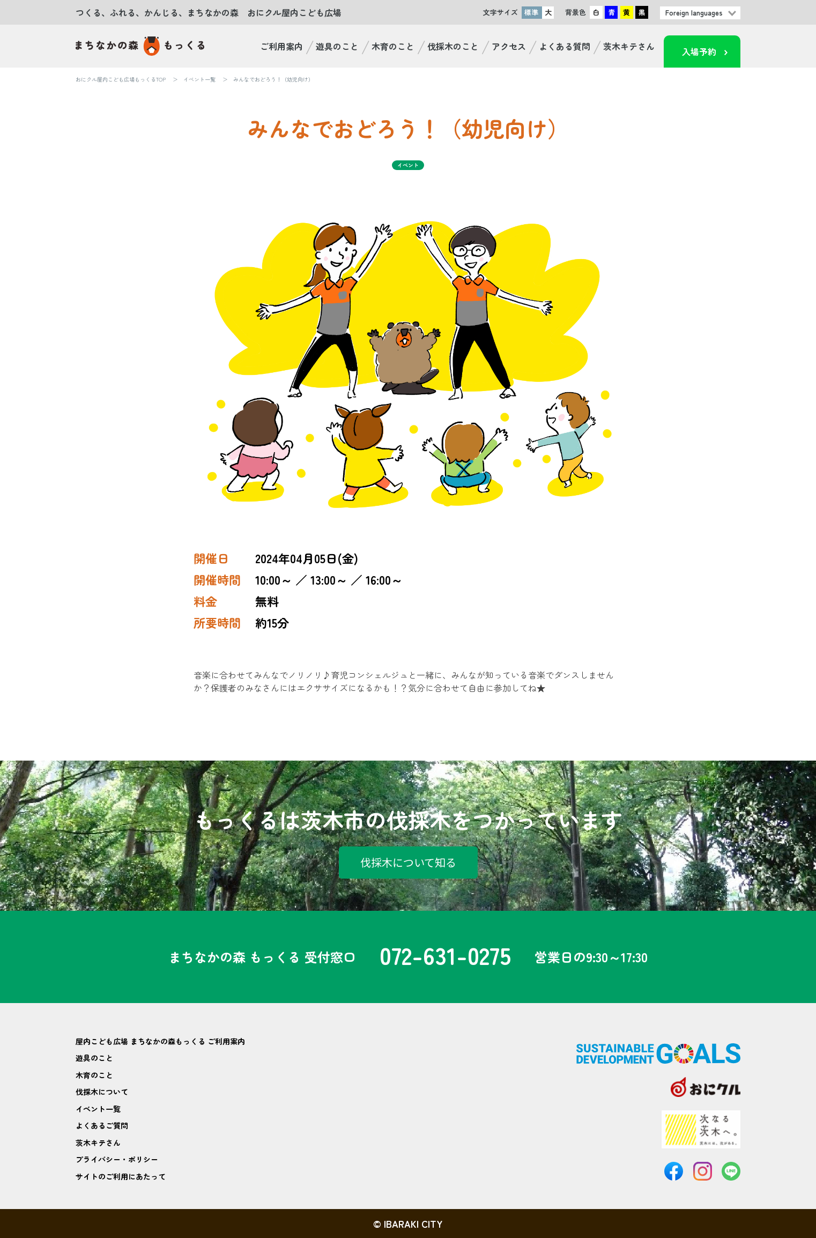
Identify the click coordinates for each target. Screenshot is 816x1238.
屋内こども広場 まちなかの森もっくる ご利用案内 (160, 1041)
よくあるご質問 (102, 1125)
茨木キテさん (629, 46)
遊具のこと (337, 46)
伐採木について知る (408, 862)
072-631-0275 (445, 957)
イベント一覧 (199, 79)
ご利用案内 (281, 46)
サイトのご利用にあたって (121, 1176)
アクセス (509, 46)
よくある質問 (564, 46)
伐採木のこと (453, 46)
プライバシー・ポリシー (117, 1159)
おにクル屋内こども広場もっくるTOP (121, 79)
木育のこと (393, 46)
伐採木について (102, 1091)
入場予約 (699, 51)
